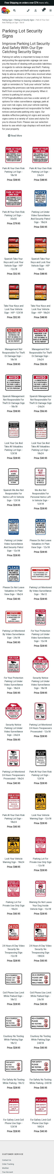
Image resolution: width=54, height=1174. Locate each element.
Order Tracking (8, 1164)
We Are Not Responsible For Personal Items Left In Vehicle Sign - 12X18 (40, 497)
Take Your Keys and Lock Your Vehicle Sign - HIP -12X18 (13, 309)
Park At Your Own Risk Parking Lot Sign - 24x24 (40, 172)
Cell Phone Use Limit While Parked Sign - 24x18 (40, 996)
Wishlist (5, 1168)
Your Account (7, 1172)
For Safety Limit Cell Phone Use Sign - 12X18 (13, 1123)
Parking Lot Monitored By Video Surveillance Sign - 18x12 (40, 591)
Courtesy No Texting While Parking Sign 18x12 (13, 1039)
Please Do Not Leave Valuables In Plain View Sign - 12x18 (40, 544)
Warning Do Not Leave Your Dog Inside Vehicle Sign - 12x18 (40, 905)
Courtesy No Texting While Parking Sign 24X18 (40, 1039)
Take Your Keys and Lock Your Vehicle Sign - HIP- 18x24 (40, 309)
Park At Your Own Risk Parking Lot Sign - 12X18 (40, 775)
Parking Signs (7, 20)
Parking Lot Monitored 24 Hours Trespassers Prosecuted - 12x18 (40, 728)
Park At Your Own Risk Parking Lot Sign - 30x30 (13, 215)
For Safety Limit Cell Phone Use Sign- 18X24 (40, 1123)
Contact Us (6, 1160)
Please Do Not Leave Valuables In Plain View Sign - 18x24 (13, 591)
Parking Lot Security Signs (24, 20)
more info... (44, 2)
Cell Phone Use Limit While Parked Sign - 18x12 (13, 996)
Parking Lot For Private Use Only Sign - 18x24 (13, 905)
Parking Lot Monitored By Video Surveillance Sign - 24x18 (13, 634)
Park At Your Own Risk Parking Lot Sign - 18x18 (13, 172)
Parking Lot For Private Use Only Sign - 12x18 (40, 862)
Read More (15, 135)
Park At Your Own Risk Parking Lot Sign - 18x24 (13, 818)
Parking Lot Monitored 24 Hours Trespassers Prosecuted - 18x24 (13, 775)
